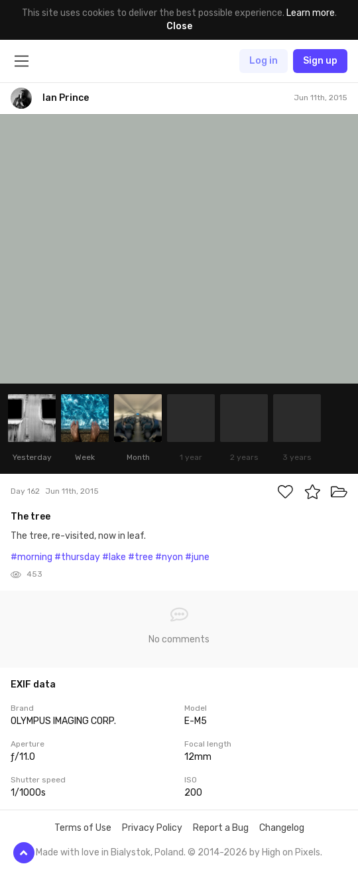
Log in (263, 60)
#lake (114, 557)
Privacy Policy (152, 828)
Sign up (320, 60)
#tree (140, 557)
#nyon (169, 557)
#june (197, 557)
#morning (31, 557)
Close (179, 26)
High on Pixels (291, 852)
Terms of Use (82, 828)
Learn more (310, 13)
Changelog (281, 828)
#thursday (77, 557)
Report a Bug (221, 828)
